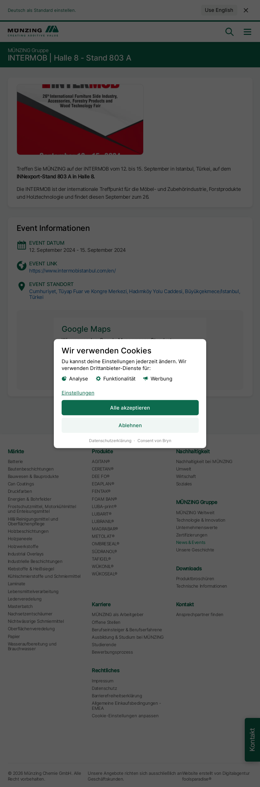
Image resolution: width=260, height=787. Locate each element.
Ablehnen (130, 425)
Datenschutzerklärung (110, 440)
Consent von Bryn (154, 440)
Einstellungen (78, 392)
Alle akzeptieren (130, 407)
